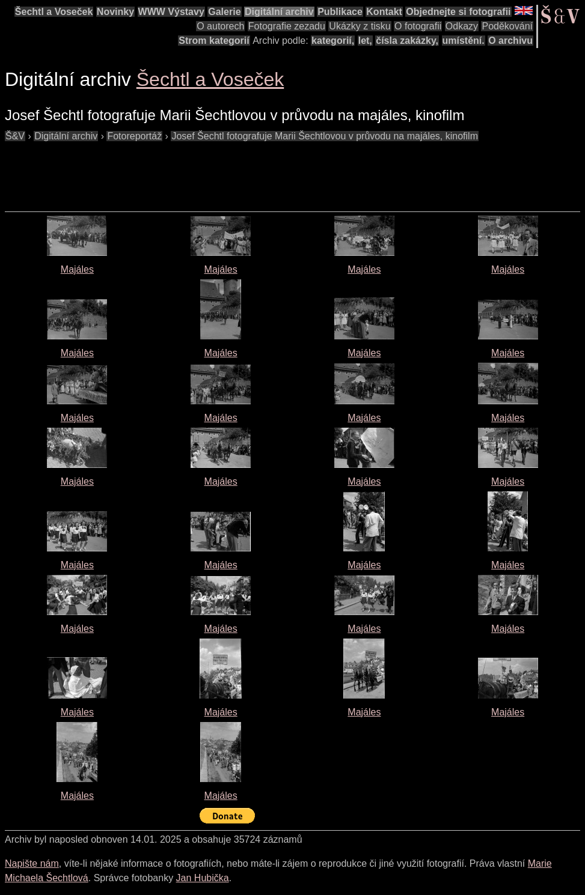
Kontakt (384, 12)
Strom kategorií (214, 40)
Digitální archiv (279, 12)
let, (365, 40)
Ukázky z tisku (359, 26)
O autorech (220, 26)
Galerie (224, 12)
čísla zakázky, (407, 40)
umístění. (464, 40)
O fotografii (417, 26)
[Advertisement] (224, 171)
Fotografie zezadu (286, 26)
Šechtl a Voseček (54, 12)
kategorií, (332, 40)
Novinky (115, 12)
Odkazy (462, 26)
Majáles (77, 269)
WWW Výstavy (171, 12)
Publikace (340, 12)
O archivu (510, 40)
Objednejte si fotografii (458, 12)
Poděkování (507, 26)
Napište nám (32, 863)
